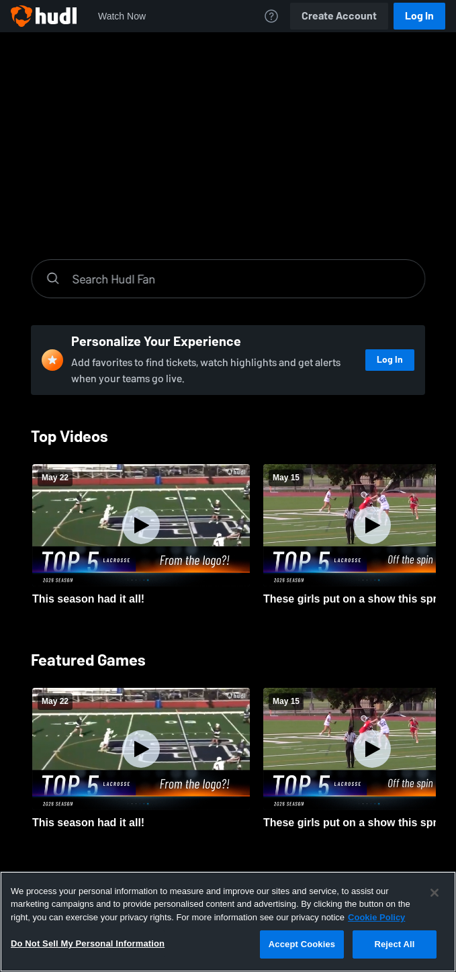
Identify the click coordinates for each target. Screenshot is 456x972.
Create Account (339, 16)
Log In (419, 16)
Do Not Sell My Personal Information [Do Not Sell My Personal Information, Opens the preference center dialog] (88, 943)
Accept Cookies (302, 944)
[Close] (434, 893)
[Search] (241, 279)
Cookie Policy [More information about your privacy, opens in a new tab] (376, 917)
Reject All (394, 944)
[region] (228, 921)
